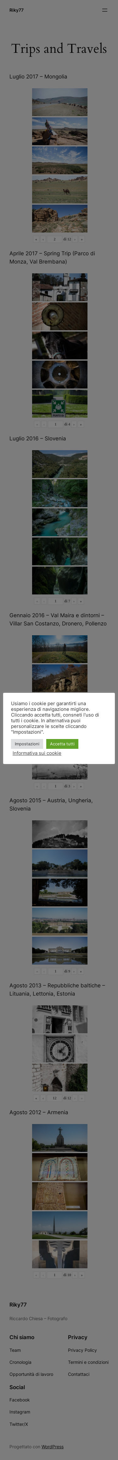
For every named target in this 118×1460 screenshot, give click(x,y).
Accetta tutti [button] (62, 743)
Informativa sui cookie (37, 753)
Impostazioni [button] (27, 743)
